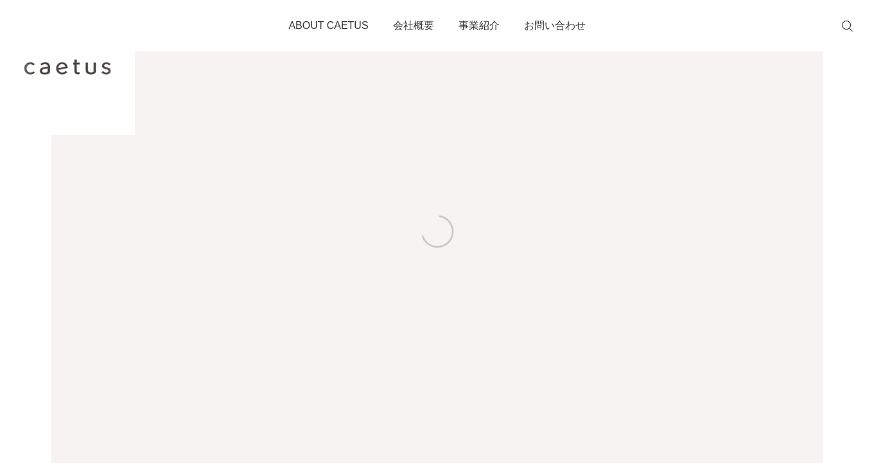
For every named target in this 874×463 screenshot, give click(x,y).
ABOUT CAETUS (328, 25)
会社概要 (413, 25)
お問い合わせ (555, 25)
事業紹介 (479, 25)
